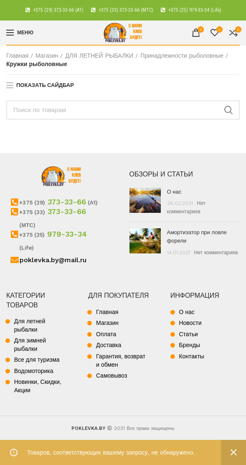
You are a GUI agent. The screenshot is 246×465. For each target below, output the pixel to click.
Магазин (47, 55)
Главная (17, 55)
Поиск (228, 110)
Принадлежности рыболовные (181, 55)
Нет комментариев (216, 252)
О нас (174, 192)
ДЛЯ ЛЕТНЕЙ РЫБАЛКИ (99, 55)
